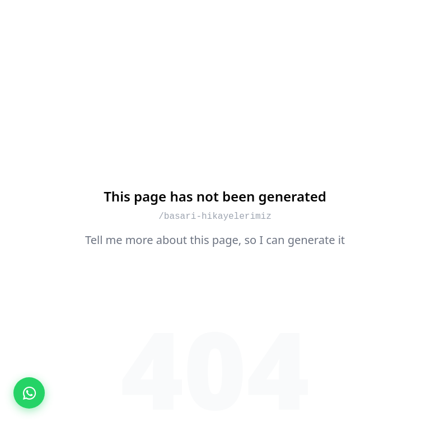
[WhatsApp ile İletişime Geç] (29, 393)
